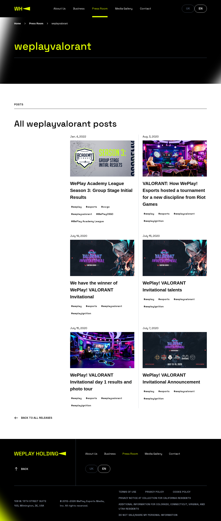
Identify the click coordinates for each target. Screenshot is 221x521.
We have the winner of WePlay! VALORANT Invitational (93, 289)
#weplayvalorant (81, 214)
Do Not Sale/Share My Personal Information (148, 515)
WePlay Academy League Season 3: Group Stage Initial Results (101, 190)
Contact (145, 8)
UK (188, 8)
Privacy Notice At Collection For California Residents (155, 498)
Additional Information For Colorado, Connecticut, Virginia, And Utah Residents (162, 506)
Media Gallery (123, 8)
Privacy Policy (154, 491)
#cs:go (105, 206)
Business (79, 8)
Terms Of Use (127, 491)
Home (17, 23)
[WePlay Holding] (22, 9)
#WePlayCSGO (104, 214)
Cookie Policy (181, 491)
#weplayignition (154, 220)
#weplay (76, 206)
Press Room (100, 8)
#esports (91, 206)
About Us (60, 8)
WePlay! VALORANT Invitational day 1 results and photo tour (101, 381)
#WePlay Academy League (87, 221)
